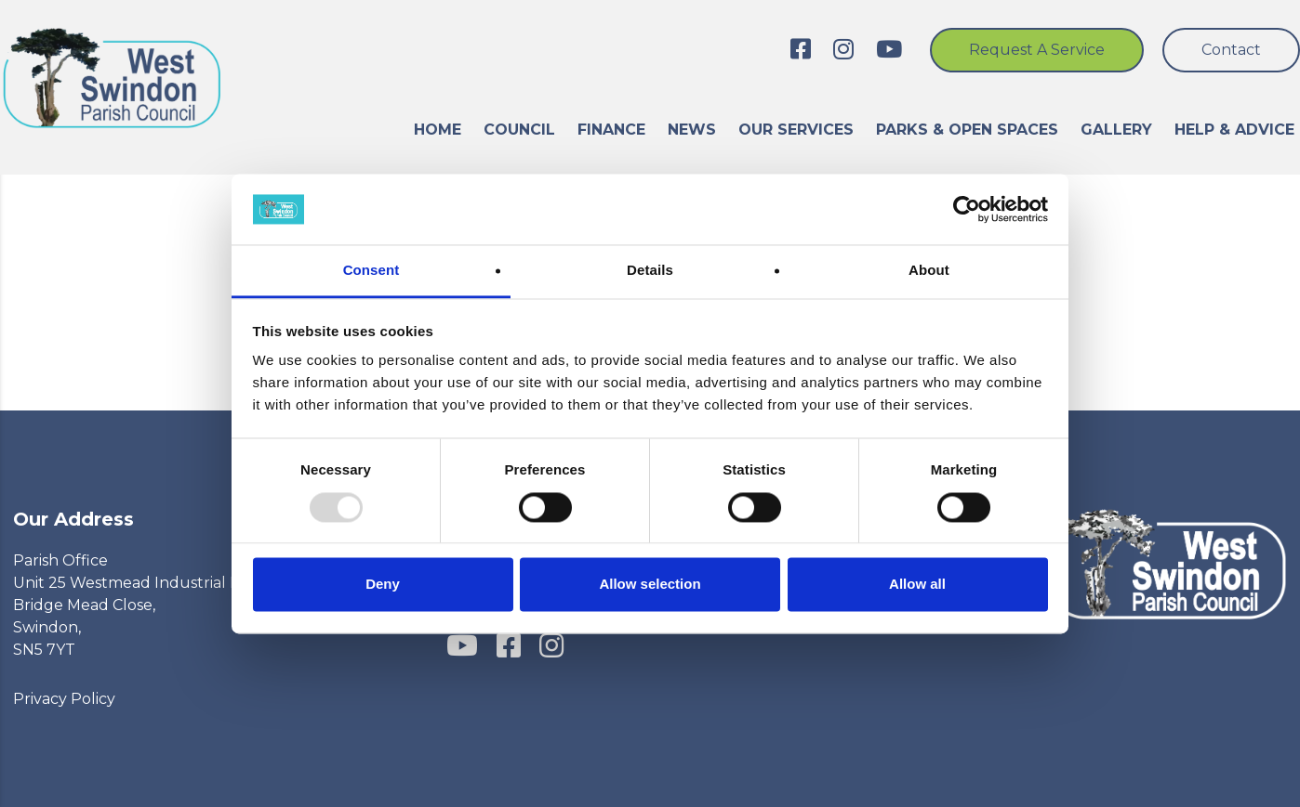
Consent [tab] (371, 271)
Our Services (796, 129)
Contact (1231, 50)
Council (519, 129)
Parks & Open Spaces (967, 129)
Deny (382, 584)
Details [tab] (650, 271)
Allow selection (649, 584)
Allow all (917, 584)
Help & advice (1234, 129)
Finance (611, 129)
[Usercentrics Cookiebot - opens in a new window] (966, 209)
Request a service (1037, 50)
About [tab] (929, 271)
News (692, 129)
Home (437, 129)
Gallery (1116, 129)
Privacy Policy (64, 699)
